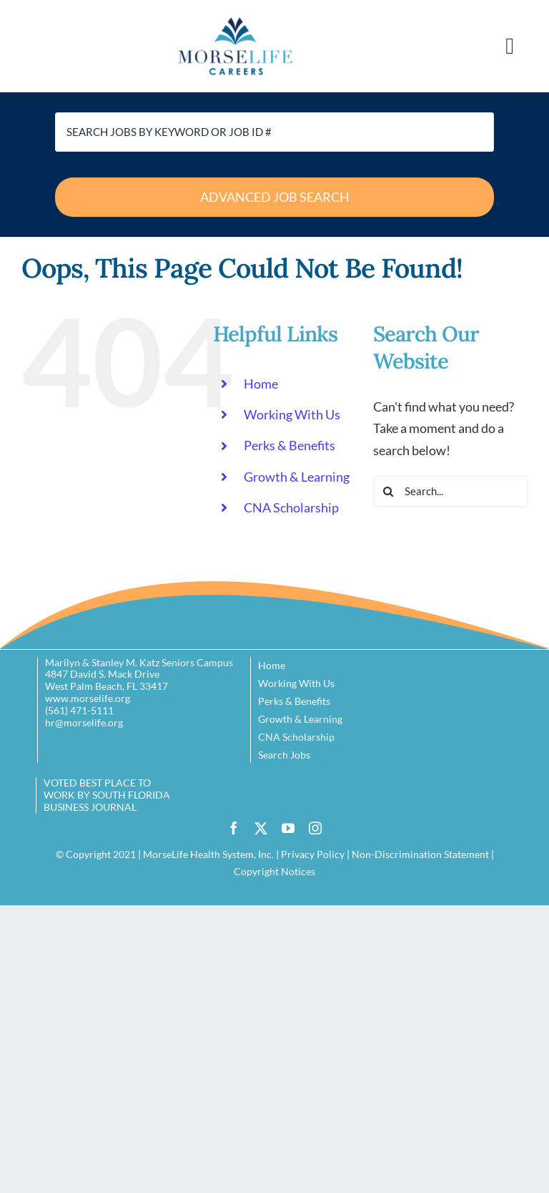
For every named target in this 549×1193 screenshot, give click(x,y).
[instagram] (315, 828)
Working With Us (292, 414)
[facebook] (233, 828)
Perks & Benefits (289, 445)
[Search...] (450, 491)
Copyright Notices (274, 871)
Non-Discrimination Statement (420, 854)
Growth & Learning (297, 476)
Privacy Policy (313, 854)
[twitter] (260, 828)
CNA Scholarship (291, 507)
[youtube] (288, 828)
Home (261, 383)
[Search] (388, 491)
